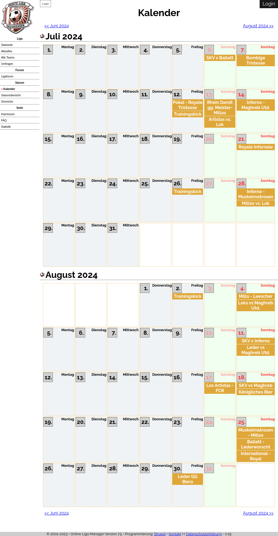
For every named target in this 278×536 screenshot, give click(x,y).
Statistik (6, 126)
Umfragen (7, 63)
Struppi (160, 534)
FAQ (4, 120)
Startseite (7, 44)
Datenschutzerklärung (204, 534)
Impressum (8, 114)
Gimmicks (7, 101)
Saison (19, 82)
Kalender (9, 89)
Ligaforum (7, 76)
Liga (20, 38)
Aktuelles (6, 51)
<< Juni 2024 (56, 25)
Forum (19, 70)
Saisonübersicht (11, 95)
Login (45, 3)
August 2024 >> (258, 25)
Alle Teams (8, 57)
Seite (19, 107)
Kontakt (175, 534)
